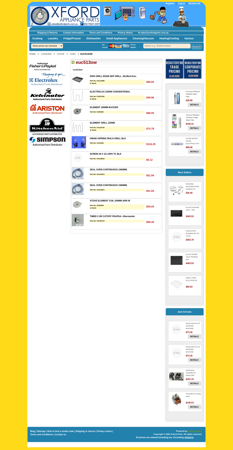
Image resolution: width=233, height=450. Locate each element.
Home (32, 54)
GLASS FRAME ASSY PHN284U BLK (192, 256)
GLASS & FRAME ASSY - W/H (192, 209)
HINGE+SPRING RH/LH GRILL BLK (108, 138)
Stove (60, 54)
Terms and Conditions (100, 32)
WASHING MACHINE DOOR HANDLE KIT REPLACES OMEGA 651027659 (193, 189)
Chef (73, 54)
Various (189, 38)
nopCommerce (195, 431)
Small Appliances (116, 38)
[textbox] (167, 45)
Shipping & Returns (47, 32)
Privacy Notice (125, 32)
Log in (181, 4)
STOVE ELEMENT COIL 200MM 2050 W (110, 200)
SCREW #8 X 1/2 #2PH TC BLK (105, 154)
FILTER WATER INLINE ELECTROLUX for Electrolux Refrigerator (192, 144)
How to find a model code (60, 431)
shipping (188, 437)
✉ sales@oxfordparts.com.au (153, 32)
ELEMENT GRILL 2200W (102, 123)
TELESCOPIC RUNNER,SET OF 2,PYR (192, 233)
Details (194, 105)
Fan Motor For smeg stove (193, 395)
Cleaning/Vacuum (143, 38)
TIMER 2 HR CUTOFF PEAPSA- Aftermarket (112, 216)
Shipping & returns (85, 431)
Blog (32, 431)
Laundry (53, 38)
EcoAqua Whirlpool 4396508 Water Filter (193, 94)
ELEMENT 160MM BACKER (104, 107)
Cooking (37, 38)
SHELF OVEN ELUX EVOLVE (191, 279)
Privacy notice (104, 431)
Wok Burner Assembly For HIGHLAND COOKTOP (191, 374)
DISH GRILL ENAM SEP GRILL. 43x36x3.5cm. (113, 76)
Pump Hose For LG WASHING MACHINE (193, 325)
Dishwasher (93, 38)
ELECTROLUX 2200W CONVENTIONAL (110, 91)
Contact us (60, 434)
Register (170, 4)
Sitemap (41, 431)
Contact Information (73, 32)
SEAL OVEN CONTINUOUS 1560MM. (108, 169)
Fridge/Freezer (72, 38)
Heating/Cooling (169, 38)
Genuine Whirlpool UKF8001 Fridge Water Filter (192, 117)
